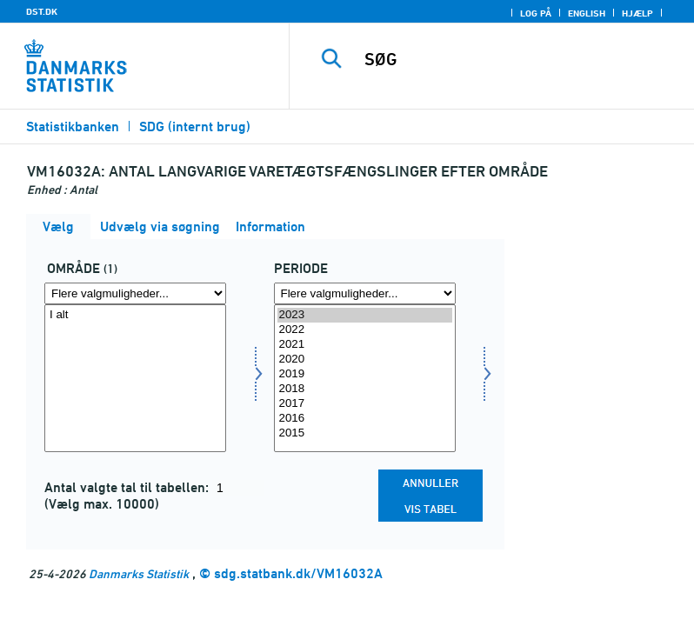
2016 (364, 418)
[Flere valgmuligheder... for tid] (365, 293)
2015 (364, 433)
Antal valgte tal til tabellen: (128, 487)
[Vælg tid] (365, 378)
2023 (364, 315)
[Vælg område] (135, 378)
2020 (364, 359)
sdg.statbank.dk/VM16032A (298, 573)
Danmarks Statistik (139, 573)
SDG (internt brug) (194, 126)
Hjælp (637, 13)
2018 (364, 389)
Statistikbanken (72, 126)
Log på (535, 13)
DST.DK (41, 11)
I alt (135, 315)
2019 (364, 374)
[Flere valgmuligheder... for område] (135, 293)
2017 (364, 403)
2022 (364, 330)
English (586, 13)
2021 (364, 344)
